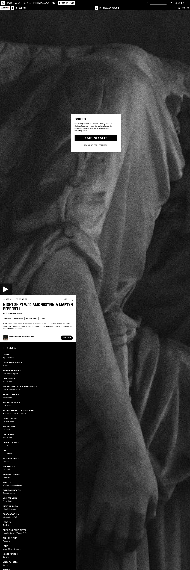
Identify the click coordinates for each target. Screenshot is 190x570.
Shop (54, 3)
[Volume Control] (188, 8)
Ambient (7, 319)
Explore (26, 3)
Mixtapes (41, 3)
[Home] (3, 3)
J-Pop (42, 319)
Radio (9, 3)
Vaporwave (18, 319)
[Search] (147, 2)
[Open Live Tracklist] (183, 8)
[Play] (6, 289)
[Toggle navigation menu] (187, 3)
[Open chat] (171, 2)
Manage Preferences (96, 145)
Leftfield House (31, 319)
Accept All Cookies (96, 137)
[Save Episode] (72, 299)
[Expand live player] (175, 8)
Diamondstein (15, 313)
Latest (18, 3)
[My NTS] (179, 3)
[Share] (65, 299)
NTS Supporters (66, 3)
